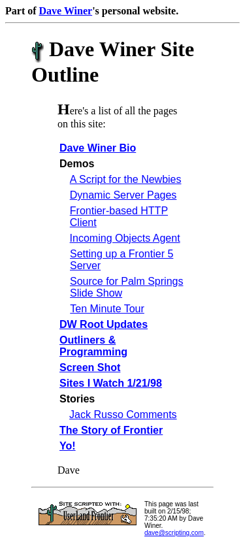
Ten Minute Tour (107, 308)
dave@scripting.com (174, 532)
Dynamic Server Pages (123, 195)
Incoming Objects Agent (125, 238)
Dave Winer (66, 10)
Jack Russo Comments (123, 414)
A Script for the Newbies (126, 179)
